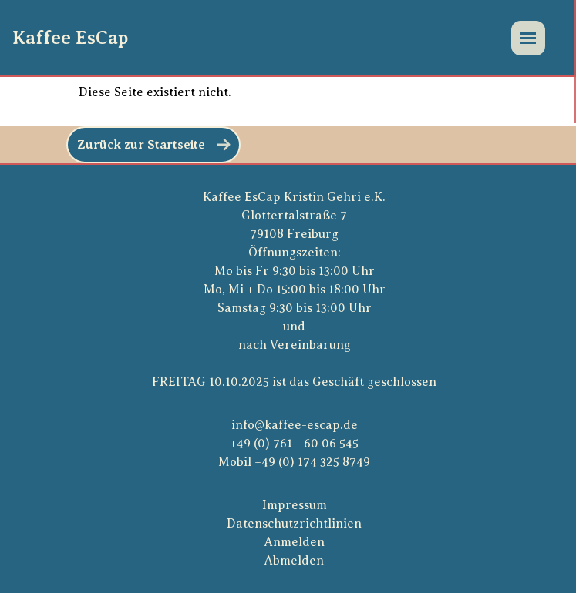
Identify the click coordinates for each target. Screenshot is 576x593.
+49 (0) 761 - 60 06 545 (294, 444)
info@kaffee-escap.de (294, 425)
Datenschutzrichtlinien (294, 524)
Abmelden (294, 561)
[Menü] (528, 38)
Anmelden (294, 542)
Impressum (294, 505)
